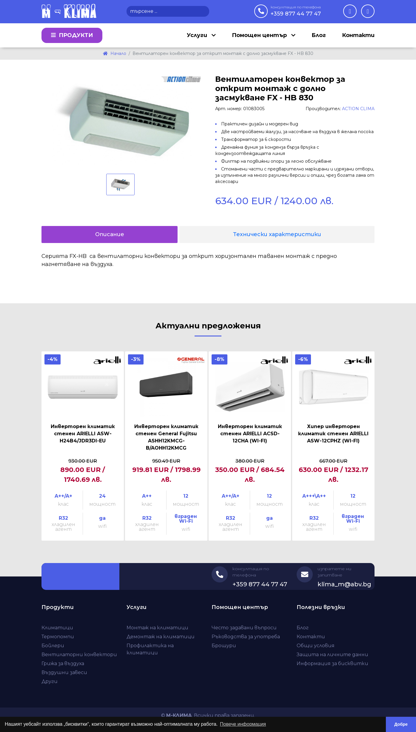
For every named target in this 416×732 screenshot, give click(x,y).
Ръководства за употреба (246, 636)
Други (49, 681)
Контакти (358, 35)
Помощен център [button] (260, 35)
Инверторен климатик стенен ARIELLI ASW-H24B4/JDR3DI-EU (83, 434)
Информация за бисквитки (332, 663)
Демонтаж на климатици (161, 636)
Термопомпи (57, 636)
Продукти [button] (72, 35)
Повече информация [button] (243, 724)
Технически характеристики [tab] (277, 234)
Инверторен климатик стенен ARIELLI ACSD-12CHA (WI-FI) (250, 434)
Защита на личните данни (332, 654)
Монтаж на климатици (157, 627)
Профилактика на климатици (150, 649)
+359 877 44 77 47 (296, 10)
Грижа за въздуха (62, 663)
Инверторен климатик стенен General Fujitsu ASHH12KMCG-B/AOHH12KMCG (166, 437)
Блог (319, 35)
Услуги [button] (198, 35)
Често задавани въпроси (244, 627)
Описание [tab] (109, 234)
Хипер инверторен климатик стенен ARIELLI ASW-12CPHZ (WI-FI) (333, 434)
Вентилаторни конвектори (79, 654)
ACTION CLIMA (358, 108)
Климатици (57, 627)
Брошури (224, 645)
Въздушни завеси (64, 672)
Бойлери (52, 645)
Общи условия (316, 645)
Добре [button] (401, 724)
